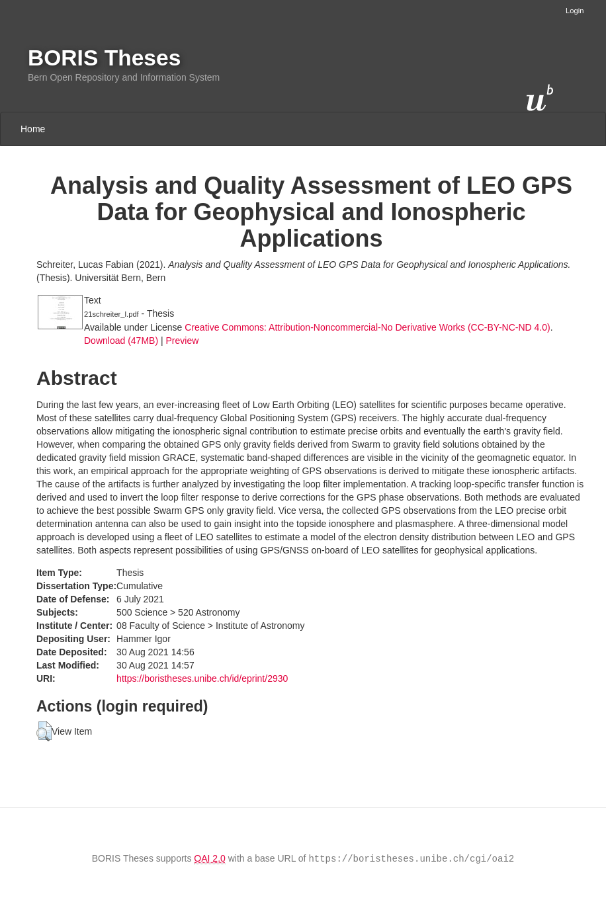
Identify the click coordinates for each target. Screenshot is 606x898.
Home (33, 129)
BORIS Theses (104, 58)
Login (575, 11)
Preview (181, 340)
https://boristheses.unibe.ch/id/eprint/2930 (202, 678)
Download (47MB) (121, 340)
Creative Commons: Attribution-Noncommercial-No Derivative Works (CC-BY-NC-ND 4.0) (367, 327)
